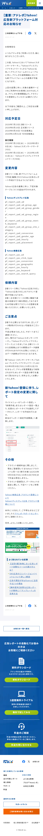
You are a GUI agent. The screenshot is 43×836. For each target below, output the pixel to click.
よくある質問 (28, 779)
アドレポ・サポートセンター (27, 513)
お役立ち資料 (28, 786)
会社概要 (35, 822)
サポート (6, 786)
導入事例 (7, 782)
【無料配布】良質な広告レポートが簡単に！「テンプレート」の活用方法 (23, 590)
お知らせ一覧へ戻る (21, 628)
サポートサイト (22, 804)
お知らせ (36, 761)
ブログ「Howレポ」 (31, 782)
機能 (5, 775)
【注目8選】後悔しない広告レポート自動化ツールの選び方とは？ (24, 566)
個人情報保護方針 (20, 822)
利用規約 (6, 822)
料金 (5, 789)
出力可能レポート (10, 779)
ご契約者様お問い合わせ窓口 (21, 811)
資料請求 (31, 3)
